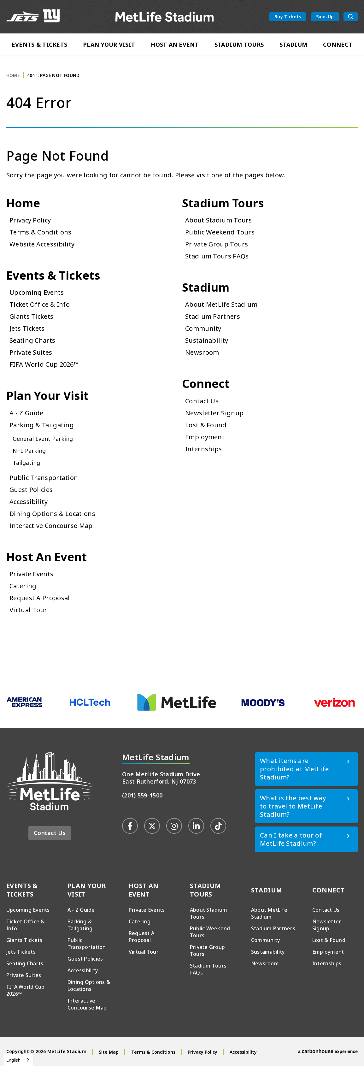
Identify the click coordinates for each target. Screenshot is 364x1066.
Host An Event (175, 45)
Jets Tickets (27, 328)
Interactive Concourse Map (51, 525)
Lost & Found (206, 425)
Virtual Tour (28, 610)
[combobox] (18, 1060)
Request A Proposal (39, 598)
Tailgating (26, 462)
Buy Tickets (287, 17)
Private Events (31, 574)
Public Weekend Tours (220, 232)
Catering (22, 586)
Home (13, 75)
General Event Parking (43, 438)
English (14, 1060)
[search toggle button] (350, 17)
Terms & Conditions (40, 232)
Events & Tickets (39, 45)
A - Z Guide (26, 413)
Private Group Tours (216, 244)
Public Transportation (43, 477)
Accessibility (28, 501)
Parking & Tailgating (41, 425)
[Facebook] (130, 826)
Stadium (293, 45)
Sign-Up (325, 17)
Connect (337, 45)
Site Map (109, 1052)
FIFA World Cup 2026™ (44, 364)
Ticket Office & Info (39, 304)
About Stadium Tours (218, 220)
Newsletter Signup (214, 413)
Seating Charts (32, 340)
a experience (328, 1051)
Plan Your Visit (109, 45)
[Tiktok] (218, 826)
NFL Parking (29, 450)
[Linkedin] (196, 826)
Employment (205, 437)
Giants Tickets (31, 316)
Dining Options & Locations (52, 513)
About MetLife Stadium (221, 304)
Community (203, 328)
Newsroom (202, 352)
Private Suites (30, 352)
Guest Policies (31, 489)
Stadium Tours (239, 45)
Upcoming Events (36, 292)
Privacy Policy (30, 220)
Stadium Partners (212, 316)
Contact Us (202, 401)
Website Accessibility (41, 244)
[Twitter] (152, 826)
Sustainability (206, 340)
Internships (203, 449)
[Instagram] (174, 826)
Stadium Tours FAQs (217, 256)
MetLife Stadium (164, 17)
